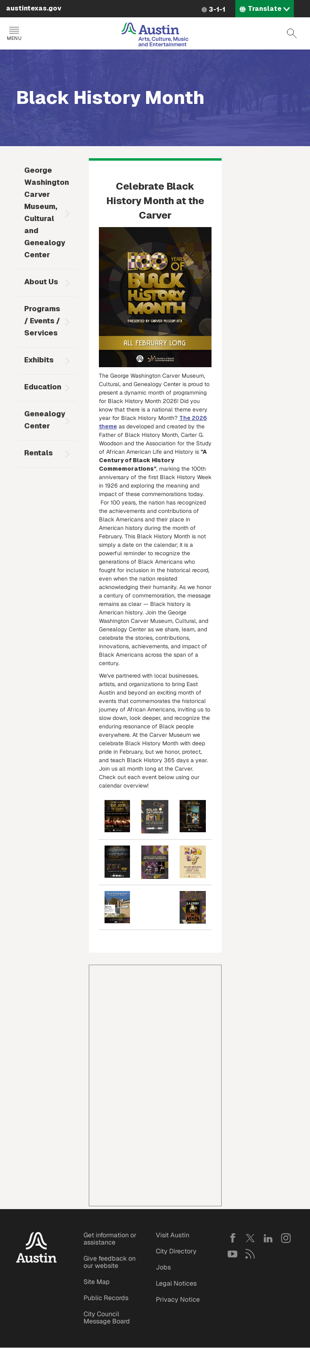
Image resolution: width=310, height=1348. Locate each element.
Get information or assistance (110, 1239)
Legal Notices (176, 1283)
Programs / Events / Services (42, 320)
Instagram (286, 1238)
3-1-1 (217, 9)
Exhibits (39, 359)
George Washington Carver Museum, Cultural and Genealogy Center (46, 212)
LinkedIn (268, 1238)
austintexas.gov (33, 8)
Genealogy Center (44, 419)
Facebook (232, 1238)
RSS (250, 1254)
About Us (41, 281)
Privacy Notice (178, 1299)
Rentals (38, 452)
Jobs (163, 1267)
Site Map (97, 1282)
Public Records (106, 1298)
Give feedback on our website (110, 1262)
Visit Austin (172, 1235)
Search (292, 33)
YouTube (232, 1254)
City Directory (176, 1251)
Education (42, 386)
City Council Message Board (107, 1317)
